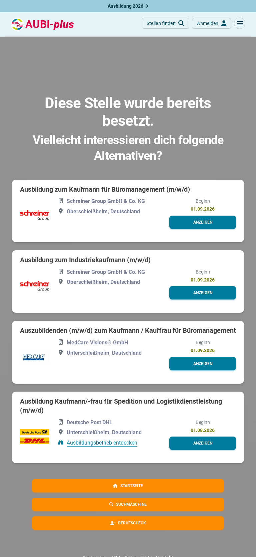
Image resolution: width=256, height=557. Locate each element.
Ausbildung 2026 (128, 6)
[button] (239, 23)
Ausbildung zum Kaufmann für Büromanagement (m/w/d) (105, 189)
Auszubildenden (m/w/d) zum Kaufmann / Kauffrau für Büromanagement (128, 330)
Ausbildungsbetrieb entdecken (102, 443)
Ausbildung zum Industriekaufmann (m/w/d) (85, 260)
